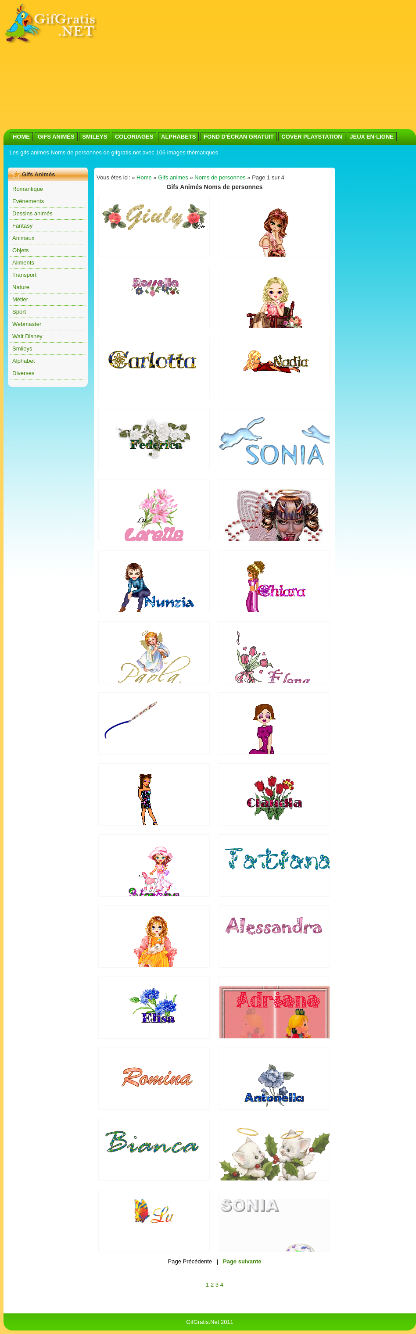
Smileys (22, 348)
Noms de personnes (219, 177)
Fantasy (22, 225)
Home (144, 177)
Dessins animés (32, 213)
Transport (24, 275)
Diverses (23, 373)
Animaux (23, 238)
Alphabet (23, 361)
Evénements (28, 201)
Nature (20, 287)
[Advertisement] (217, 65)
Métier (20, 299)
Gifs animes (173, 177)
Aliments (23, 262)
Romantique (27, 189)
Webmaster (26, 324)
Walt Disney (27, 336)
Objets (20, 250)
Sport (19, 311)
